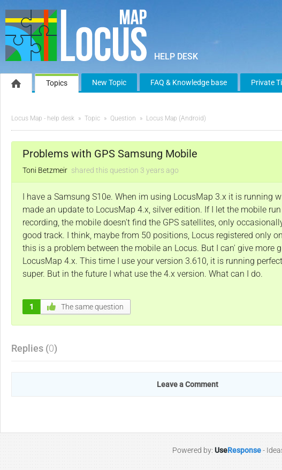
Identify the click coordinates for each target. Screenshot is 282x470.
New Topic (109, 82)
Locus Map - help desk (42, 118)
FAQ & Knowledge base (188, 82)
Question (123, 118)
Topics (56, 83)
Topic (92, 118)
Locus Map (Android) (176, 118)
